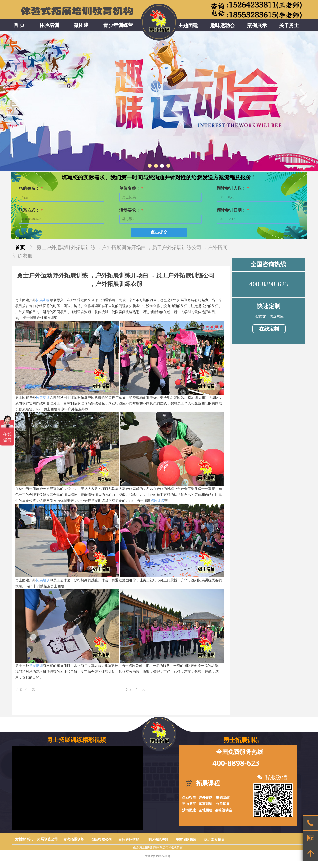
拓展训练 (43, 300)
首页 (20, 247)
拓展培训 (43, 397)
